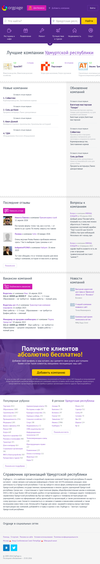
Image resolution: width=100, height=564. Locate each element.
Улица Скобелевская (20, 541)
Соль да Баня (76, 156)
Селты (77, 413)
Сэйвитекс (75, 132)
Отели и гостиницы (34, 454)
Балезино (55, 409)
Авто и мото (7, 416)
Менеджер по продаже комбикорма (19, 319)
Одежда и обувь (33, 416)
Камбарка (56, 426)
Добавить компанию (59, 8)
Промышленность (9, 419)
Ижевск (55, 422)
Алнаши (55, 406)
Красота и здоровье (11, 435)
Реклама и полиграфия (11, 439)
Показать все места (61, 432)
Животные (31, 457)
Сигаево (78, 416)
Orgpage (12, 8)
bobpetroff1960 (22, 247)
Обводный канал (50, 541)
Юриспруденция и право (36, 444)
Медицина (7, 422)
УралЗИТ (18, 66)
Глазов (54, 416)
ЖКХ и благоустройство (12, 455)
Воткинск (55, 413)
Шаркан (78, 422)
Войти (92, 8)
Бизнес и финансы (10, 426)
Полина (18, 234)
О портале (14, 537)
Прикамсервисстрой (48, 217)
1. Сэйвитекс (9, 98)
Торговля (6, 406)
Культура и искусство (34, 413)
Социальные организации (13, 449)
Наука (29, 460)
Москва (6, 541)
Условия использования (43, 537)
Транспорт (7, 442)
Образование (8, 409)
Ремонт (6, 429)
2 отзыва (30, 63)
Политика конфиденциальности (66, 537)
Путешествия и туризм (11, 458)
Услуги (5, 432)
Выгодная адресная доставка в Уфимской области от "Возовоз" (84, 292)
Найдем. (44, 247)
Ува (76, 419)
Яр (76, 426)
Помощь (6, 537)
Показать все (10, 266)
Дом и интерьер (9, 445)
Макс (26, 293)
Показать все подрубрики (15, 466)
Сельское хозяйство (34, 419)
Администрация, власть (35, 406)
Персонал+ (56, 66)
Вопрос (73, 213)
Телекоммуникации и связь (37, 438)
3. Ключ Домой (10, 121)
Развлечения (31, 450)
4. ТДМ (6, 133)
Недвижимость (32, 426)
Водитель (7, 293)
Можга (77, 406)
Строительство (8, 413)
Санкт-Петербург (34, 541)
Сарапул (78, 409)
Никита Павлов (22, 217)
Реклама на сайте (26, 537)
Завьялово (56, 419)
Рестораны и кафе (33, 409)
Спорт (29, 422)
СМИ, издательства (34, 429)
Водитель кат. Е (10, 305)
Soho (34, 234)
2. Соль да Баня (10, 109)
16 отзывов (69, 63)
